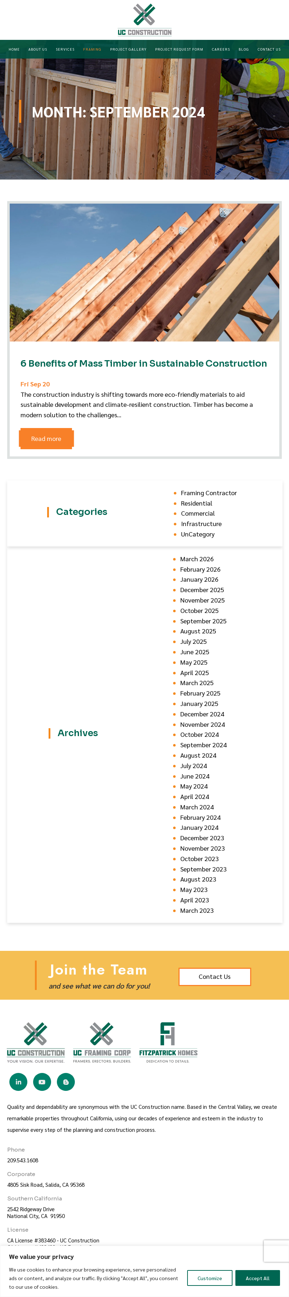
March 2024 (197, 807)
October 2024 (199, 734)
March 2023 (197, 910)
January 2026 (199, 579)
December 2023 (202, 837)
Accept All (258, 1278)
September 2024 (203, 744)
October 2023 (199, 858)
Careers (221, 49)
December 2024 (202, 714)
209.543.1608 (22, 1160)
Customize (210, 1278)
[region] (144, 1271)
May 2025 (194, 662)
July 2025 (193, 641)
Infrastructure (201, 523)
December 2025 (202, 589)
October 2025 (199, 610)
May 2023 (194, 889)
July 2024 (193, 765)
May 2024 (194, 786)
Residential (196, 503)
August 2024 (198, 755)
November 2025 (202, 600)
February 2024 (200, 817)
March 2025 (197, 682)
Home (14, 49)
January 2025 (199, 703)
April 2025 (194, 672)
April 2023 (194, 900)
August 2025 (198, 631)
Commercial (198, 513)
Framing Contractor (209, 492)
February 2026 (200, 569)
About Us (37, 49)
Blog (244, 49)
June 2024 (194, 776)
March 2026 (197, 558)
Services (65, 49)
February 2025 (200, 693)
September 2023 (203, 869)
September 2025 (203, 621)
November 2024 (202, 724)
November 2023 (202, 848)
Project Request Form (179, 49)
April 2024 (194, 796)
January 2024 (199, 827)
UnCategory (198, 534)
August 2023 (198, 879)
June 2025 (194, 651)
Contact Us (269, 49)
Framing (92, 49)
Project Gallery (128, 49)
